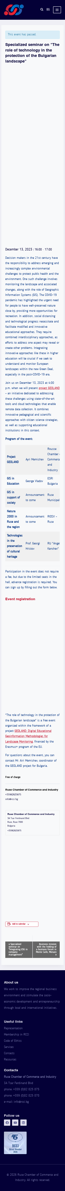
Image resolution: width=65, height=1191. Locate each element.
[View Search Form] (41, 10)
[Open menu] (57, 9)
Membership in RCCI (16, 1034)
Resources (10, 1059)
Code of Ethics (13, 1041)
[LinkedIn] (23, 1122)
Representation (13, 1028)
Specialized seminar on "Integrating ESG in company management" (18, 949)
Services (9, 1047)
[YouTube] (15, 1122)
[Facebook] (7, 1122)
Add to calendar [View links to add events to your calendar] (18, 924)
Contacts (9, 1053)
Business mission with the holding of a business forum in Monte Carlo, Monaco (46, 949)
